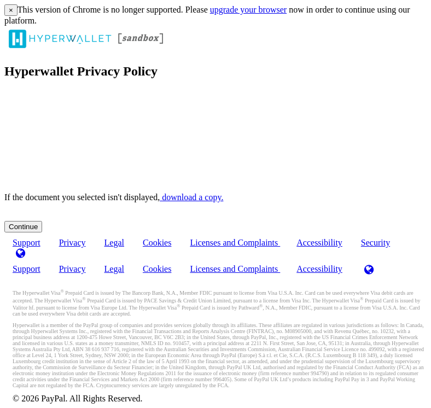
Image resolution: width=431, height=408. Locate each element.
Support (26, 268)
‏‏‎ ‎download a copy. (191, 197)
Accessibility (319, 242)
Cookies (157, 242)
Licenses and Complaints (235, 242)
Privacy (72, 242)
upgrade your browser (248, 9)
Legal (114, 242)
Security (375, 242)
